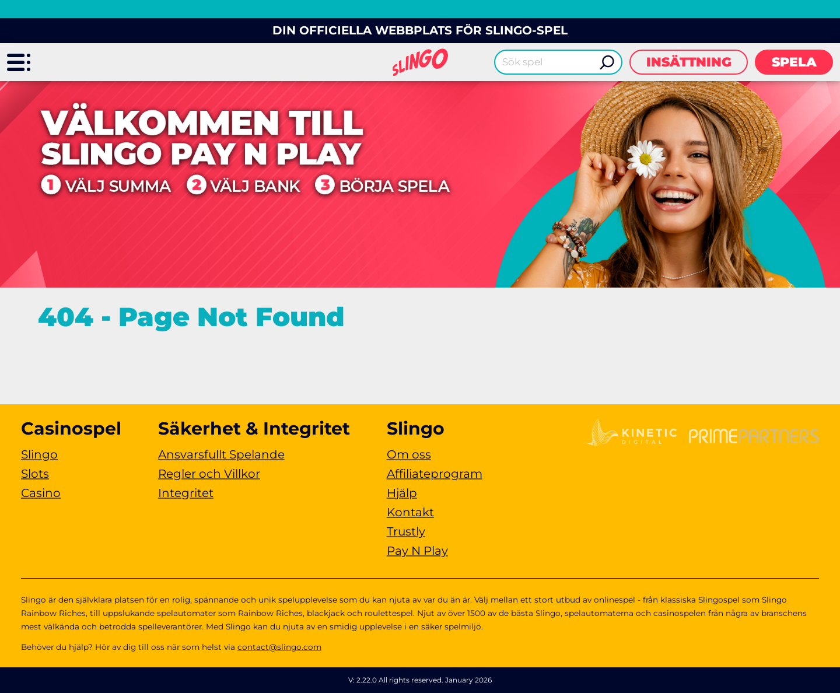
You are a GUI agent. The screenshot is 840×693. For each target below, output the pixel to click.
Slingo (39, 454)
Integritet (186, 493)
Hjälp (402, 493)
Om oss (409, 454)
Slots (35, 474)
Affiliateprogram (434, 474)
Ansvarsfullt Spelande (221, 454)
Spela (794, 62)
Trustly (406, 531)
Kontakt (410, 512)
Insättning (689, 62)
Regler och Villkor (209, 474)
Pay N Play (417, 551)
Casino (41, 493)
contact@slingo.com (279, 647)
